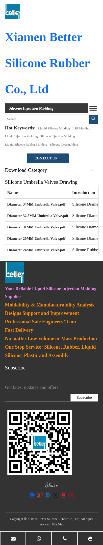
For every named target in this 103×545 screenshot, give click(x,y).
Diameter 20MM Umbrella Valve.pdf (36, 239)
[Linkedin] (48, 494)
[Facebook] (32, 494)
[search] (36, 397)
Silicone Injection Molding (57, 136)
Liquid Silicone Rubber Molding (26, 144)
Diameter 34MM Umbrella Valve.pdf (36, 204)
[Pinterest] (71, 494)
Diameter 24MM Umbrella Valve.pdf (36, 250)
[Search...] (47, 119)
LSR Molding (81, 128)
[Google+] (40, 494)
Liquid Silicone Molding (54, 128)
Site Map (58, 524)
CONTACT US (47, 158)
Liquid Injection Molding (21, 136)
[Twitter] (55, 494)
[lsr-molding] (39, 442)
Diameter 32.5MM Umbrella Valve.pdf (37, 216)
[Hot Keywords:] (93, 119)
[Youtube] (63, 494)
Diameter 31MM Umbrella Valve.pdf (36, 227)
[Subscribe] (84, 398)
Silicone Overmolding (64, 144)
